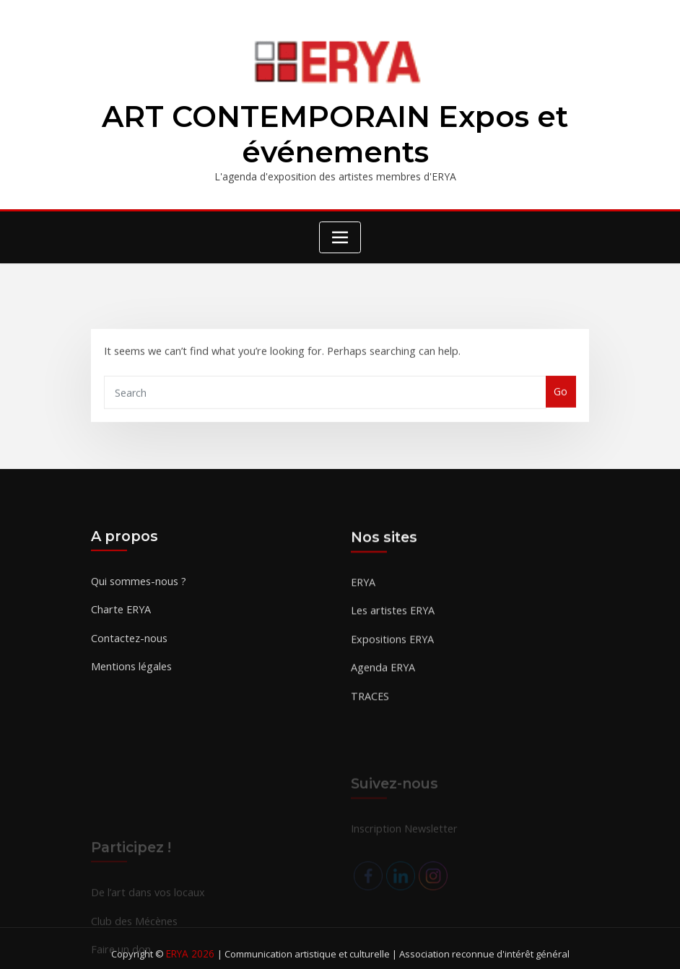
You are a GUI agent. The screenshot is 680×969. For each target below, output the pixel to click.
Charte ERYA (120, 620)
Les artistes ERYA (391, 624)
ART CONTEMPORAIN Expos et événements (335, 133)
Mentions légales (130, 676)
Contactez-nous (128, 647)
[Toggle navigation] (340, 235)
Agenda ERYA (382, 680)
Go (561, 398)
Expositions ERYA (391, 652)
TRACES (369, 707)
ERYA (363, 596)
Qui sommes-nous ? (138, 592)
